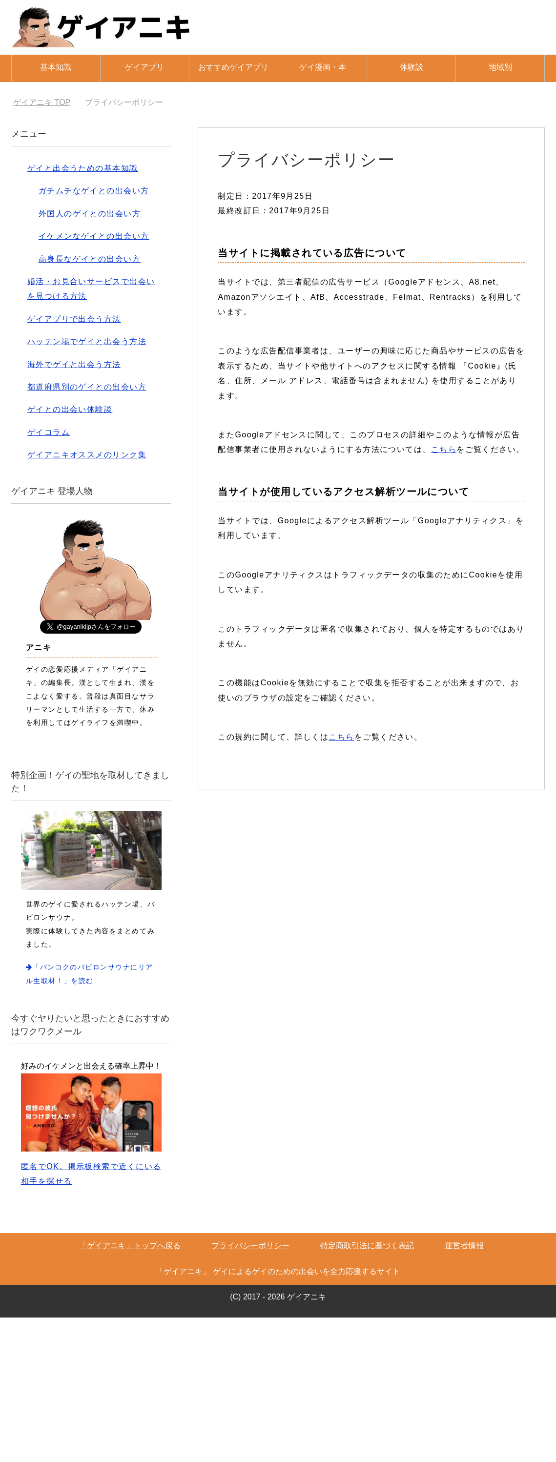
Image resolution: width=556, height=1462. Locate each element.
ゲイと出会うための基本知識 (82, 168)
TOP (41, 102)
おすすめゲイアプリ (233, 67)
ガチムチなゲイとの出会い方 (94, 190)
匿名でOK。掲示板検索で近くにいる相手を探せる (91, 1129)
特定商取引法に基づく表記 (367, 1245)
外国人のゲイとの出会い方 (90, 213)
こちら (443, 449)
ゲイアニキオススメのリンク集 (86, 455)
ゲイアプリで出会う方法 (74, 319)
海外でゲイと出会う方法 (74, 364)
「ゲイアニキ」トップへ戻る (130, 1245)
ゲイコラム (48, 432)
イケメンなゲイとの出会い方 (94, 236)
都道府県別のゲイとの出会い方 (86, 387)
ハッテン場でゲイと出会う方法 (86, 341)
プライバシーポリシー (250, 1245)
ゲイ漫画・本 (322, 67)
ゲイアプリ (144, 67)
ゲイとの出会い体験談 (70, 409)
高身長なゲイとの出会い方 (90, 259)
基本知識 (55, 67)
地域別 (500, 67)
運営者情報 (464, 1245)
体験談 (411, 67)
